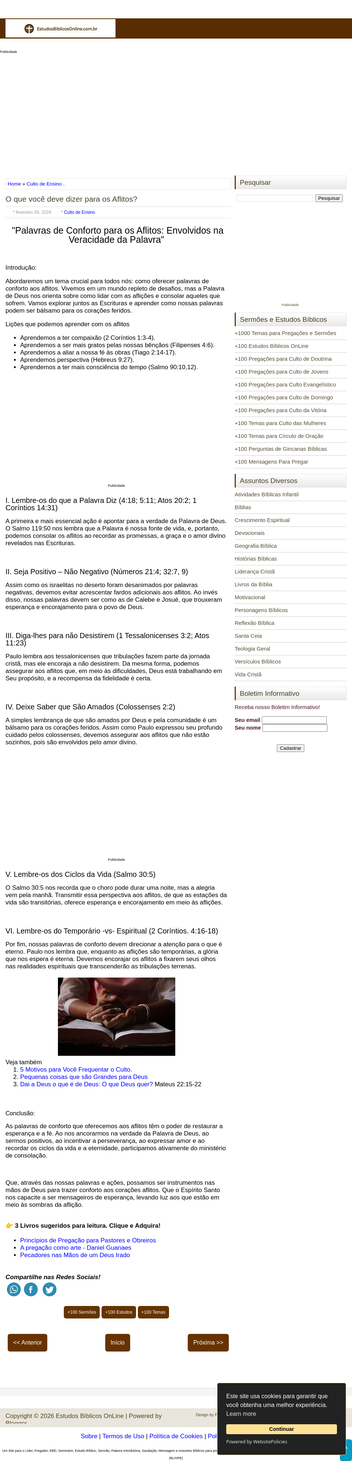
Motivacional (250, 597)
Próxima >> (208, 1342)
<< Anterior (27, 1342)
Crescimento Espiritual (262, 520)
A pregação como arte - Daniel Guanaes (75, 1247)
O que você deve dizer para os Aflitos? (72, 199)
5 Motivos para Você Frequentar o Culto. (76, 1069)
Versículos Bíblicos (258, 661)
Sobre (89, 1436)
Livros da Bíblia (253, 584)
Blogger (16, 1423)
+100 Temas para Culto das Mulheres (280, 423)
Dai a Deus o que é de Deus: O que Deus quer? (86, 1084)
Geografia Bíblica (256, 546)
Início (118, 1342)
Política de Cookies (176, 1436)
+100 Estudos (118, 1312)
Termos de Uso (123, 1436)
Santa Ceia (248, 636)
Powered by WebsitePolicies (256, 1441)
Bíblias (243, 507)
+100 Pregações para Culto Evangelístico (285, 384)
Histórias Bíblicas (256, 558)
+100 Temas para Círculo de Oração (279, 436)
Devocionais (250, 533)
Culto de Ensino (44, 184)
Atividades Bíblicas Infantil (266, 494)
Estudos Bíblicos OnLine (90, 1416)
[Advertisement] (176, 112)
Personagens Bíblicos (261, 610)
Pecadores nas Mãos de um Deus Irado (75, 1255)
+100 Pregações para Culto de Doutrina (283, 359)
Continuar (281, 1429)
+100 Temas (154, 1312)
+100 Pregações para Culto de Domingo (284, 397)
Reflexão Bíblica (254, 623)
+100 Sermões (81, 1312)
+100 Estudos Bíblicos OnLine (271, 346)
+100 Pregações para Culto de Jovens (282, 371)
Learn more (241, 1414)
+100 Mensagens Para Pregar (271, 461)
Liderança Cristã (255, 571)
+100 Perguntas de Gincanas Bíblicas (281, 449)
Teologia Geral (252, 648)
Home (15, 184)
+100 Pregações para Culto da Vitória (280, 410)
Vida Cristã (248, 674)
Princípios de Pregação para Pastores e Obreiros (88, 1240)
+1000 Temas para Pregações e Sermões (285, 333)
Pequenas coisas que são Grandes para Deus (84, 1076)
